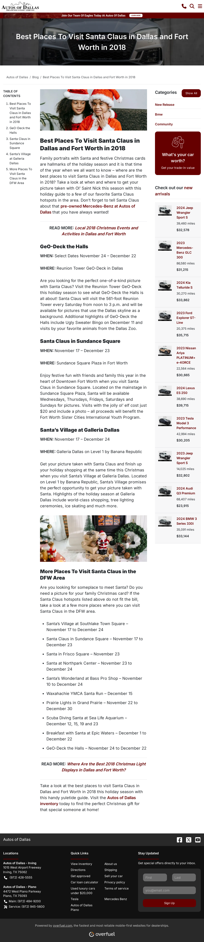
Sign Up (169, 903)
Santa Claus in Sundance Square (20, 143)
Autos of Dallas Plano (81, 907)
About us (110, 864)
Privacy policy (114, 882)
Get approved (80, 876)
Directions (78, 870)
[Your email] (169, 890)
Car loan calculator (84, 882)
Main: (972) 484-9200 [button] (22, 901)
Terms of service (116, 888)
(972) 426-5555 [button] (18, 877)
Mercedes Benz (115, 899)
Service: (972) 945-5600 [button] (24, 906)
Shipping (110, 870)
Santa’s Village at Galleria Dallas (20, 158)
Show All (191, 93)
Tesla (74, 899)
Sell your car (113, 876)
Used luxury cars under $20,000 (83, 891)
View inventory (81, 864)
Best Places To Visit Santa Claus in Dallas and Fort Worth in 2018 (20, 113)
